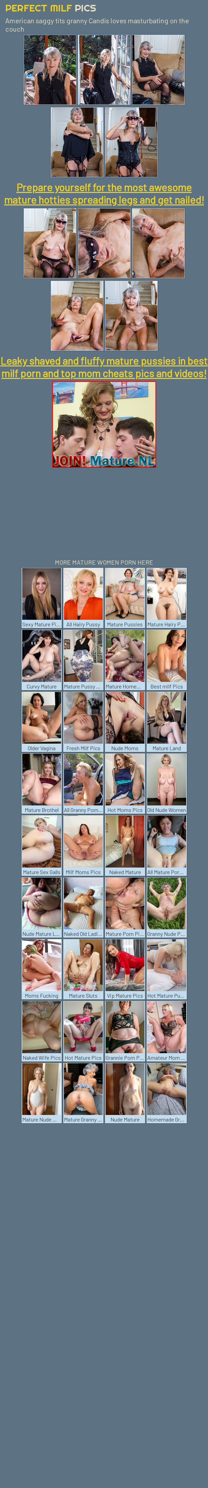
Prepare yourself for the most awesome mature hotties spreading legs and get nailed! (104, 193)
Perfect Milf (50, 8)
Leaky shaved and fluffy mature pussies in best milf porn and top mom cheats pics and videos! (104, 366)
